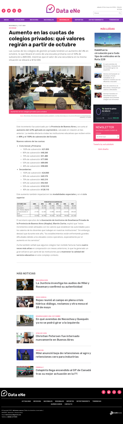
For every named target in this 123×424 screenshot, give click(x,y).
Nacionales (49, 20)
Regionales (64, 20)
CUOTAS (57, 116)
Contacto (68, 404)
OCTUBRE (88, 117)
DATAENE (82, 117)
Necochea (34, 20)
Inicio (6, 20)
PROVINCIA (27, 116)
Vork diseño (103, 149)
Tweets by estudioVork (103, 144)
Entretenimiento (96, 20)
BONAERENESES (86, 116)
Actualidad (19, 20)
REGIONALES (64, 116)
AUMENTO (51, 116)
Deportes (79, 20)
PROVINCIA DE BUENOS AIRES (39, 116)
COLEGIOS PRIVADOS (74, 116)
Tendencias (114, 20)
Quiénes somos (56, 404)
